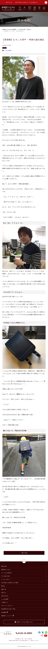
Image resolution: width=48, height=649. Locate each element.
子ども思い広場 (21, 29)
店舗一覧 (3, 589)
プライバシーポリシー (7, 605)
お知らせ (3, 592)
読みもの (29, 29)
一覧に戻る (24, 553)
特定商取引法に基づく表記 (8, 609)
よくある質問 (4, 599)
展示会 (3, 586)
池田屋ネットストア (7, 615)
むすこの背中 (8, 50)
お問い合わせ (4, 595)
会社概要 (4, 612)
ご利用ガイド (4, 602)
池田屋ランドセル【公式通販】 (9, 29)
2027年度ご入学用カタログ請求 (9, 582)
